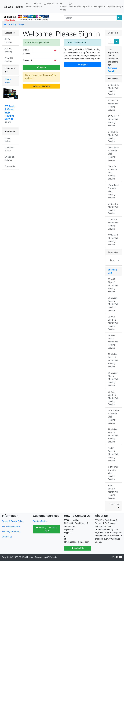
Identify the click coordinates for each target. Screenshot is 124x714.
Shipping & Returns (9, 158)
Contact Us (10, 166)
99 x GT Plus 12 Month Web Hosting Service (113, 285)
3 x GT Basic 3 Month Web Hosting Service (113, 491)
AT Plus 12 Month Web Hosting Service (113, 105)
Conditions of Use (10, 149)
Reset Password (41, 86)
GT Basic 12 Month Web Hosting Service (113, 90)
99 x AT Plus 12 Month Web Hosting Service (113, 416)
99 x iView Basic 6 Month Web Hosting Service (113, 304)
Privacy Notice (8, 139)
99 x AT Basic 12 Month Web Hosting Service (113, 398)
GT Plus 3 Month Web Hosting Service (113, 224)
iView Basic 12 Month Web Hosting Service (113, 153)
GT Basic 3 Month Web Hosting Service (113, 240)
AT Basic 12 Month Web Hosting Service (113, 121)
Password (27, 60)
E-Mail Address (26, 52)
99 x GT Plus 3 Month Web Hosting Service (113, 341)
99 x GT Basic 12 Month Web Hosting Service (113, 323)
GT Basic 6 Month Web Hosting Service (113, 208)
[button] (51, 3)
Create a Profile (40, 521)
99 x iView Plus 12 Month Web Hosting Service (113, 435)
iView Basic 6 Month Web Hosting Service (113, 191)
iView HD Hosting (9, 59)
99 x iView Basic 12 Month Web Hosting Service (113, 360)
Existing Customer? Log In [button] (46, 529)
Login (21, 24)
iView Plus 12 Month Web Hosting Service (113, 172)
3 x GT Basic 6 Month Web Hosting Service (113, 454)
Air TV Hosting (8, 40)
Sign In (41, 67)
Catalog (12, 24)
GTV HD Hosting (8, 50)
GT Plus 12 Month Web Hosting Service (113, 136)
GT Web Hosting (13, 6)
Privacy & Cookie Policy (12, 521)
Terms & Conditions (11, 526)
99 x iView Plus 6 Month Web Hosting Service (113, 379)
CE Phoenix (51, 557)
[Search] (90, 17)
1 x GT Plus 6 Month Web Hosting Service (113, 473)
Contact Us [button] (77, 548)
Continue (83, 65)
